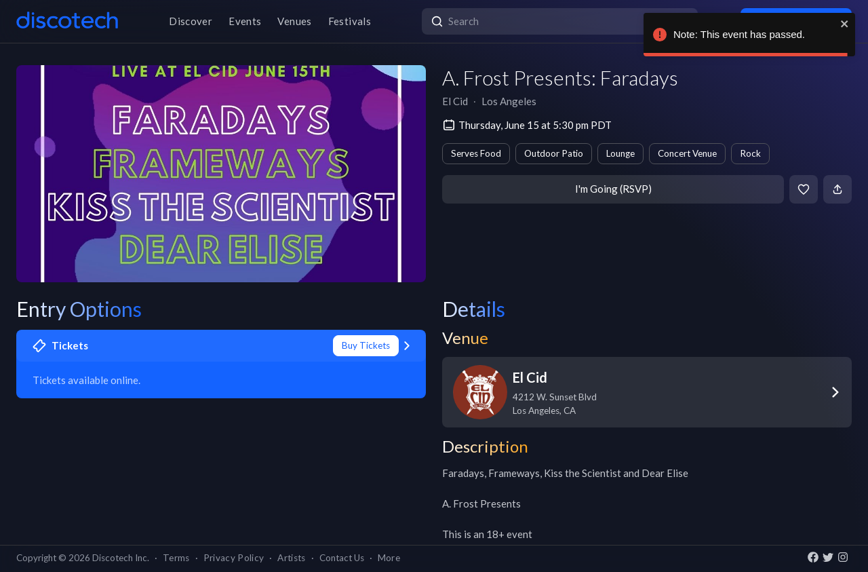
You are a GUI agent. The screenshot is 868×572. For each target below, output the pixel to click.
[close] (845, 23)
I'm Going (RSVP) (613, 189)
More (389, 557)
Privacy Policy (233, 557)
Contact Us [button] (341, 557)
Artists (291, 557)
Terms (176, 557)
